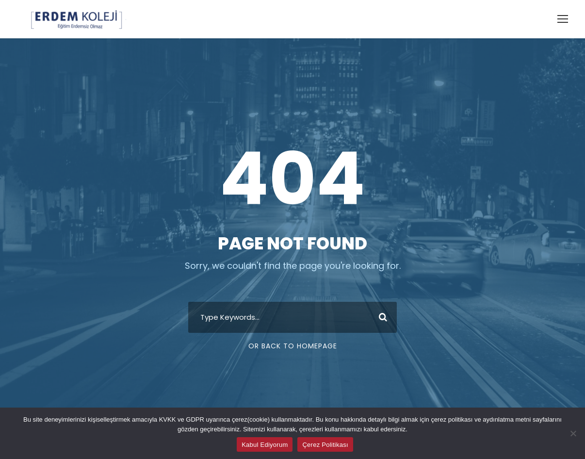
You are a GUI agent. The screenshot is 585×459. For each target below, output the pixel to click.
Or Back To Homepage (292, 346)
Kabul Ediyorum (265, 444)
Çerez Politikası (325, 444)
